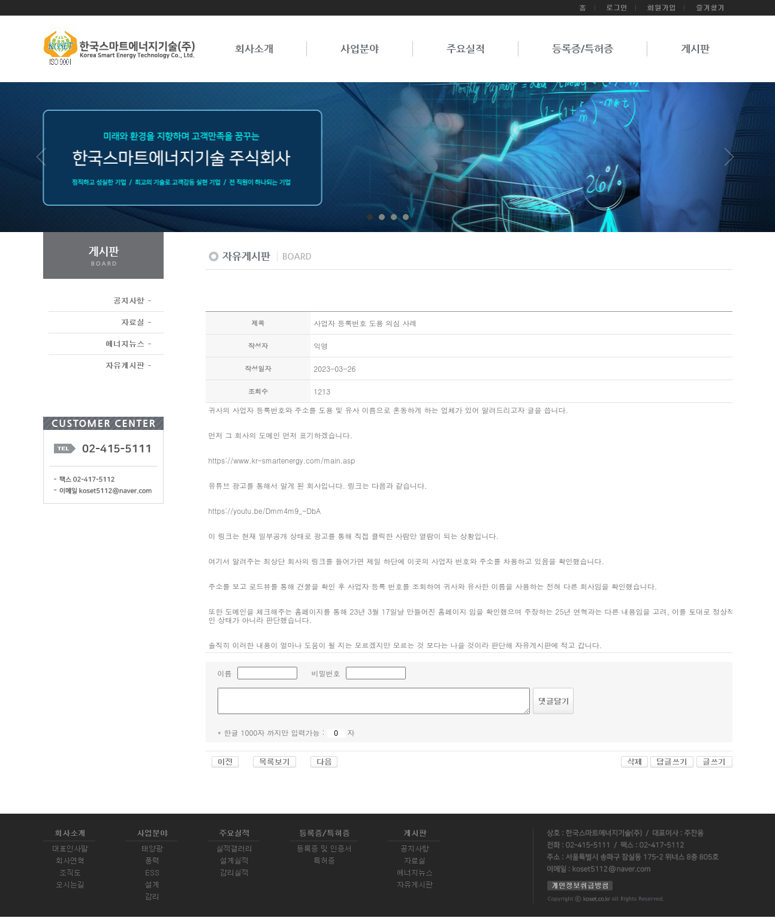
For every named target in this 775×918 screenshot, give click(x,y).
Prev (45, 161)
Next (729, 161)
